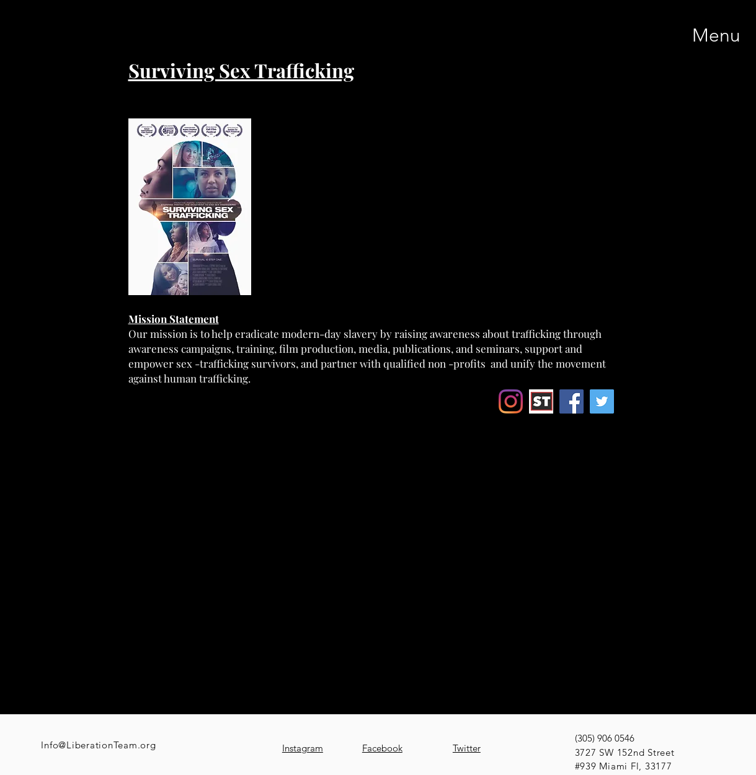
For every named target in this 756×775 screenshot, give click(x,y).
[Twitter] (602, 401)
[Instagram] (511, 401)
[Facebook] (571, 401)
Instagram (302, 748)
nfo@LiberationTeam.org (100, 745)
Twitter (467, 748)
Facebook (382, 748)
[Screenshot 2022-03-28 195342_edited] (541, 401)
